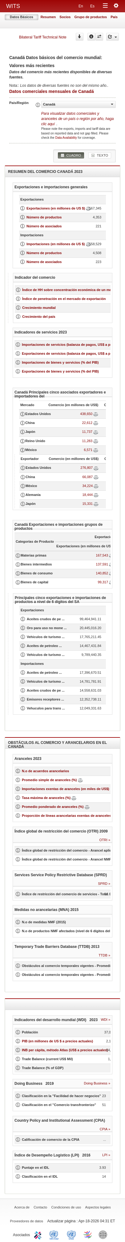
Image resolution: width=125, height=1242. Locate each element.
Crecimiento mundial (39, 308)
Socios (65, 17)
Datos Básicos (21, 17)
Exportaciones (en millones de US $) (55, 208)
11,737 (87, 431)
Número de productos (44, 217)
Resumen (48, 17)
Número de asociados (44, 226)
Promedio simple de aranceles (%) (49, 780)
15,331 (87, 503)
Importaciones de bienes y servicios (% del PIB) (60, 362)
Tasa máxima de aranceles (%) (46, 798)
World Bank (104, 1234)
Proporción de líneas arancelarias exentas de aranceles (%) (69, 815)
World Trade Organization (88, 1234)
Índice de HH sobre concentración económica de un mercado (71, 290)
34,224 (87, 486)
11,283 (87, 441)
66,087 (87, 477)
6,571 (88, 450)
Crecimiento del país (38, 316)
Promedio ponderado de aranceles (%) (53, 807)
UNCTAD (55, 1234)
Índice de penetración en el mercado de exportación (64, 299)
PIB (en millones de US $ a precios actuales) (57, 1041)
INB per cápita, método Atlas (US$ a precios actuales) (65, 1050)
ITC (39, 1234)
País (114, 17)
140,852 (102, 573)
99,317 (103, 582)
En (81, 6)
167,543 (102, 555)
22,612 (87, 423)
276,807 (86, 467)
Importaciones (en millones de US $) (55, 244)
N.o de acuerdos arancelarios (45, 771)
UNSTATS (71, 1234)
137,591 (102, 564)
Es (92, 6)
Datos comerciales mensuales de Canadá (51, 91)
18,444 (87, 495)
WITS (13, 6)
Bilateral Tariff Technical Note (43, 37)
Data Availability (66, 137)
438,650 (86, 414)
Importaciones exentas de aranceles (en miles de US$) (65, 789)
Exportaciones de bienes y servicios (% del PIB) (60, 371)
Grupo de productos (90, 17)
